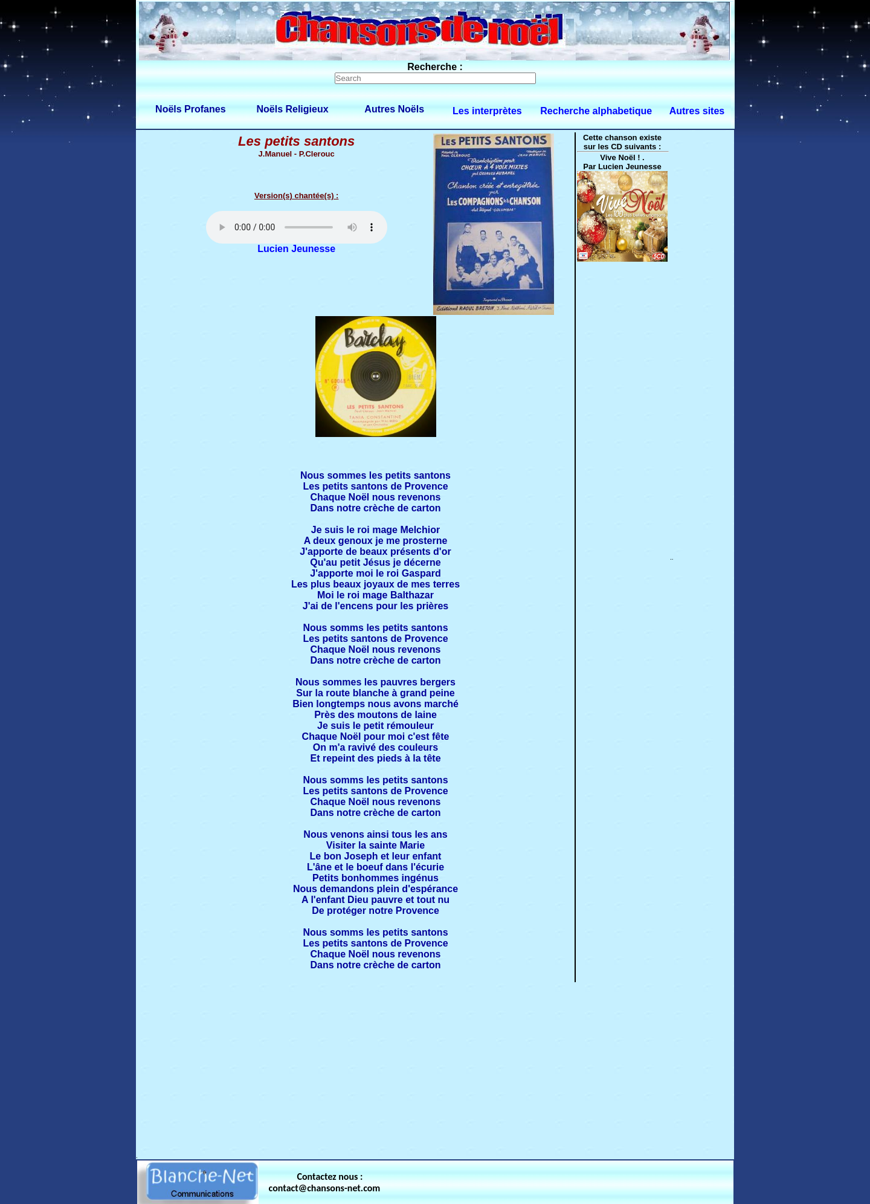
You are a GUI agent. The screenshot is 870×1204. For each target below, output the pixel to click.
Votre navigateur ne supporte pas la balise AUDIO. (296, 227)
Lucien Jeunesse (296, 249)
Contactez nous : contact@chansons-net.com (325, 1182)
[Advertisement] (435, 1068)
